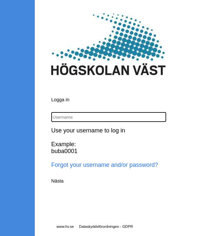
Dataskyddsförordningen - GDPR (106, 226)
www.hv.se (65, 226)
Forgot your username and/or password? (104, 165)
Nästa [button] (57, 181)
